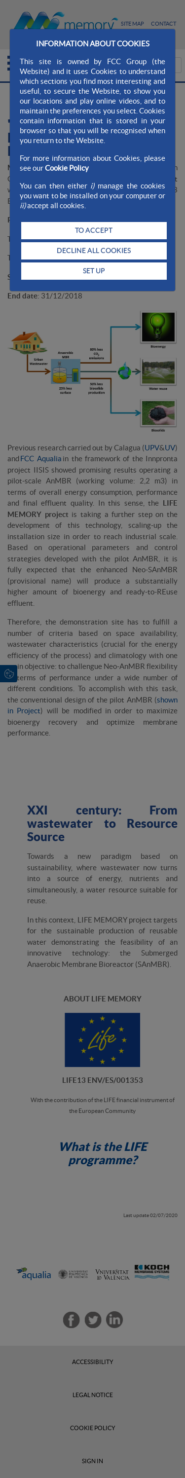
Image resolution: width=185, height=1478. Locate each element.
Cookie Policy (67, 168)
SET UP (94, 271)
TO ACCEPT (93, 230)
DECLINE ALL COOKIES (94, 251)
